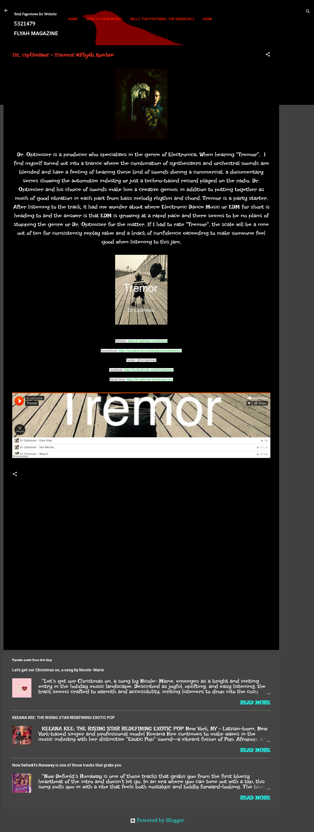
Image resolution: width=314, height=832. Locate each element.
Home (73, 19)
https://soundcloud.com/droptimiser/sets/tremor (150, 350)
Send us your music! (104, 19)
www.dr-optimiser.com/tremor (147, 341)
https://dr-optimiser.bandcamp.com (149, 379)
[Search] (308, 12)
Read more (255, 702)
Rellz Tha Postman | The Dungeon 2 (162, 19)
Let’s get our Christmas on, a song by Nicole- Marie (58, 670)
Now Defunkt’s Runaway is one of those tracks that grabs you (66, 765)
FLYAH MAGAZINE (36, 33)
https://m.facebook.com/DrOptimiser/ (149, 370)
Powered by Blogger (157, 820)
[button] (267, 55)
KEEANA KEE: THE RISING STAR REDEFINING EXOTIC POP (63, 717)
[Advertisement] (297, 110)
